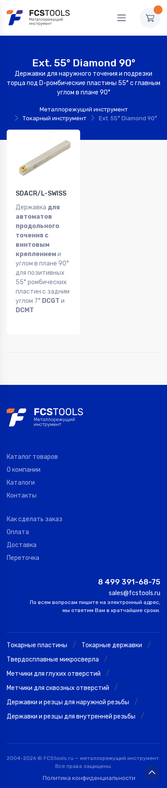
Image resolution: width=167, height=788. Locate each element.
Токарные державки (111, 645)
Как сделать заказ (34, 519)
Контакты (22, 495)
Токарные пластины (37, 645)
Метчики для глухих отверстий (54, 674)
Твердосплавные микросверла (53, 659)
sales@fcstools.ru (134, 593)
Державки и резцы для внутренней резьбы (71, 716)
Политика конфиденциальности (89, 778)
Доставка (22, 545)
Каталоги (21, 482)
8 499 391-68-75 (129, 581)
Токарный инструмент (54, 118)
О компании (24, 470)
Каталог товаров (32, 457)
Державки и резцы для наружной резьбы (68, 702)
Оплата (18, 532)
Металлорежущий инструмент (84, 109)
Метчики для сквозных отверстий (58, 688)
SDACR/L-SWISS (41, 193)
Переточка (23, 558)
